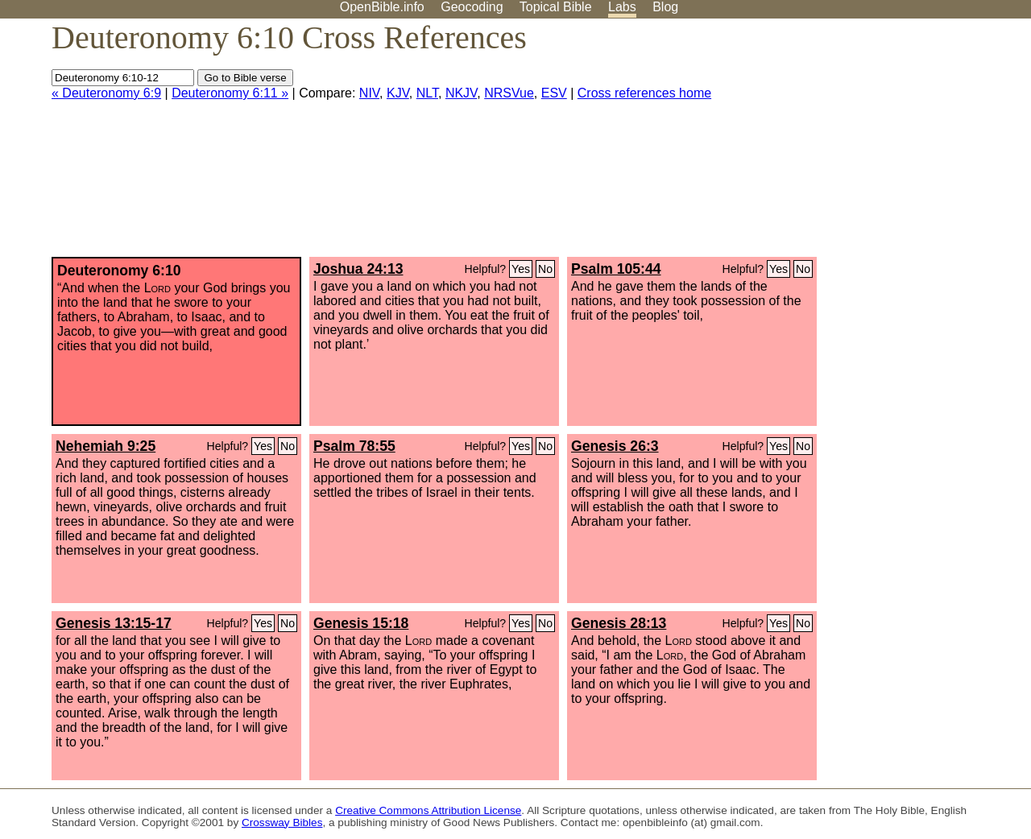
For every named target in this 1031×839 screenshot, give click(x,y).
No (545, 268)
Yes (520, 268)
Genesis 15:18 (360, 623)
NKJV (461, 93)
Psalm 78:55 (354, 446)
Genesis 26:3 (615, 446)
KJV (398, 93)
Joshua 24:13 (358, 269)
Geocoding (472, 7)
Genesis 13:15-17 (114, 623)
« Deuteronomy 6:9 (106, 93)
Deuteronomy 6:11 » (230, 93)
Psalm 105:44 (616, 269)
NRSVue (509, 93)
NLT (427, 93)
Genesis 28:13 (618, 623)
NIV (369, 93)
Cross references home (644, 93)
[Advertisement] (868, 144)
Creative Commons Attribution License (428, 810)
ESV (554, 93)
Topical (556, 7)
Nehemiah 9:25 (105, 446)
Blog (665, 7)
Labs (622, 7)
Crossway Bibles (282, 822)
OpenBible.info (382, 7)
